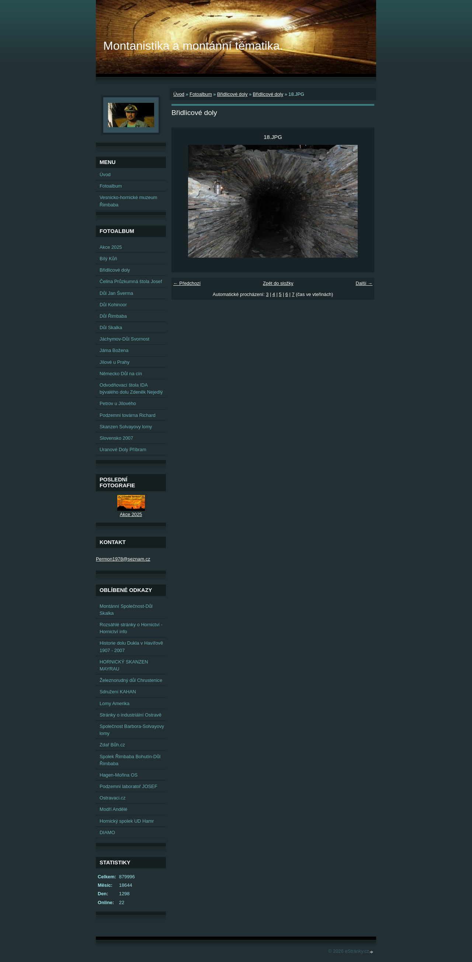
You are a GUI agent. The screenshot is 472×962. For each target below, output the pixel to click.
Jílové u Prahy (114, 362)
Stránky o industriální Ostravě (131, 715)
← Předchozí (187, 283)
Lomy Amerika (114, 703)
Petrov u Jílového (118, 403)
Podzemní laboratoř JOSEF (128, 786)
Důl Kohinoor (113, 304)
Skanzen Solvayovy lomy (126, 426)
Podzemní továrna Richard (128, 415)
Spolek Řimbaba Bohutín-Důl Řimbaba (130, 760)
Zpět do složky (278, 283)
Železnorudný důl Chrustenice (131, 680)
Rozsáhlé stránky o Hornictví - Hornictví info (131, 628)
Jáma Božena (114, 350)
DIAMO (107, 832)
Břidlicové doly (232, 94)
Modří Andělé (113, 809)
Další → (363, 283)
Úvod (178, 94)
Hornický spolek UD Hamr (127, 821)
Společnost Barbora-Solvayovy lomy (132, 730)
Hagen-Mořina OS (119, 775)
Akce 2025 (111, 247)
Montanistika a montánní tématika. (193, 45)
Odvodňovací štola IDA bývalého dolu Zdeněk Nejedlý (131, 388)
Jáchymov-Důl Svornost (124, 339)
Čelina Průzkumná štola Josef (131, 281)
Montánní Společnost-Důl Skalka (126, 609)
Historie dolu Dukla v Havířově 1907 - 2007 (131, 646)
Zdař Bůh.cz (112, 744)
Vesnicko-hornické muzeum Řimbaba (128, 201)
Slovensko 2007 (116, 438)
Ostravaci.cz (112, 798)
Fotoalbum (201, 94)
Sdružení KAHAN (118, 691)
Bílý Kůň (108, 258)
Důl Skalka (111, 327)
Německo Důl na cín (121, 373)
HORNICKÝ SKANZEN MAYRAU (124, 665)
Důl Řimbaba (113, 316)
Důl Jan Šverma (116, 293)
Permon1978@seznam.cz (123, 559)
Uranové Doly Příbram (123, 449)
